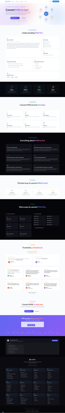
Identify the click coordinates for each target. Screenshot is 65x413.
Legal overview (9, 385)
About (48, 397)
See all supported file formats (39, 227)
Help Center (14, 341)
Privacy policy (32, 411)
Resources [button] (21, 1)
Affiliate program (36, 389)
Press (48, 400)
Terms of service (37, 411)
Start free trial (31, 325)
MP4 (16, 77)
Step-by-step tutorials (23, 400)
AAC (8, 77)
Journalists (49, 372)
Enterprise (35, 372)
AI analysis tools (23, 372)
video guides (21, 341)
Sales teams (35, 378)
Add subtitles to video (23, 375)
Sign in (50, 1)
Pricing (26, 1)
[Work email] (31, 323)
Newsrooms (35, 375)
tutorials (17, 341)
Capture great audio (23, 403)
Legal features (9, 386)
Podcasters (49, 375)
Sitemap (29, 411)
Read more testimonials (33, 292)
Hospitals (22, 389)
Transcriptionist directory (10, 403)
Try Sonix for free (56, 1)
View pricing (37, 311)
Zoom (48, 385)
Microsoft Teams (50, 386)
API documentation (36, 386)
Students (49, 378)
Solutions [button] (17, 1)
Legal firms (8, 389)
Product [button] (13, 1)
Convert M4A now (29, 311)
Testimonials (36, 400)
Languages (8, 397)
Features (8, 372)
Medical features (23, 386)
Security (49, 403)
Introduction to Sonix (9, 400)
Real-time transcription (10, 378)
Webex (49, 389)
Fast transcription (9, 375)
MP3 (12, 77)
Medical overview (23, 385)
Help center (22, 397)
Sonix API (35, 385)
